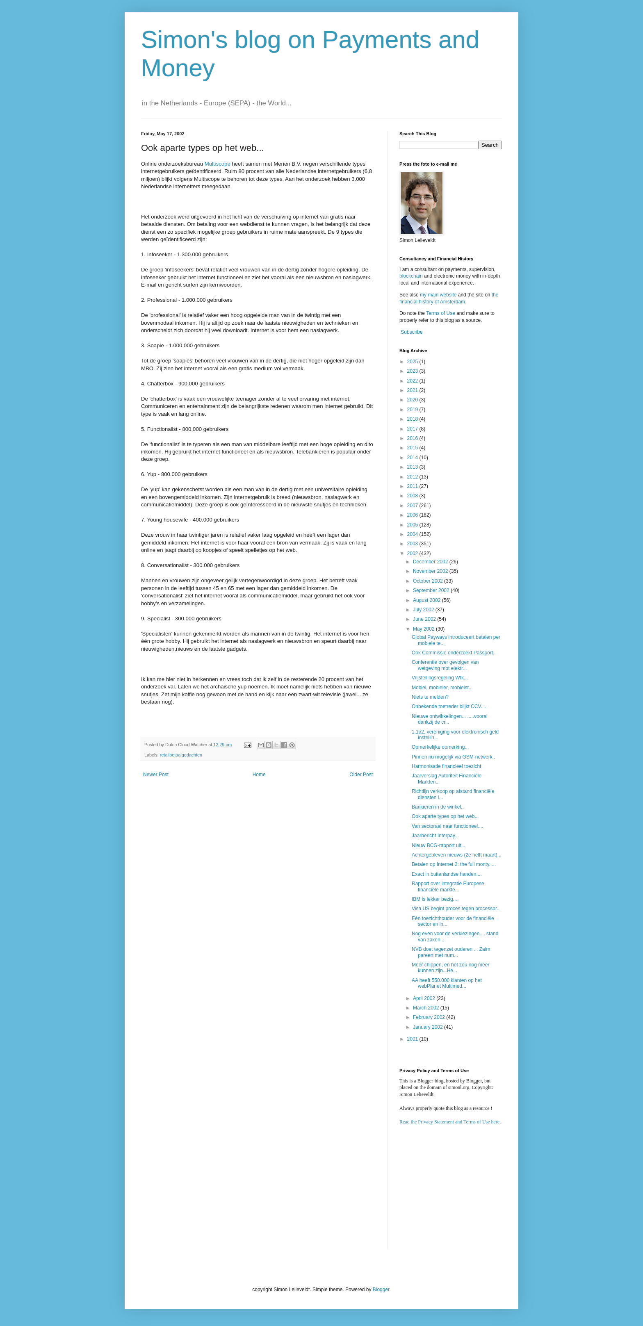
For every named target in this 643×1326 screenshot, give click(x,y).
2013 (413, 467)
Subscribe (411, 332)
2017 (413, 429)
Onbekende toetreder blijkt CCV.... (449, 706)
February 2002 (429, 1017)
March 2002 (426, 1008)
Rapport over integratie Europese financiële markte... (448, 886)
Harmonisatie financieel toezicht (446, 766)
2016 (413, 438)
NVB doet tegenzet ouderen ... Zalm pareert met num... (451, 952)
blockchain (411, 276)
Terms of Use (440, 313)
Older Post (361, 774)
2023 (413, 371)
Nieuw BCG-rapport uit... (438, 845)
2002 (413, 553)
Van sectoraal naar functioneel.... (447, 826)
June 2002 (425, 619)
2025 (413, 362)
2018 (413, 419)
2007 (413, 505)
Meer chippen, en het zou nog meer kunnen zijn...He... (450, 967)
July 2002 (424, 610)
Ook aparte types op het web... (445, 816)
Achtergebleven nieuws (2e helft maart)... (457, 855)
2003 (413, 544)
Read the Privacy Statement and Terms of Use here (449, 1122)
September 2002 (432, 590)
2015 (413, 448)
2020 (413, 400)
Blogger (381, 1289)
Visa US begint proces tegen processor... (456, 908)
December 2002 (431, 562)
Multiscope (217, 164)
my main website (438, 295)
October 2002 (428, 581)
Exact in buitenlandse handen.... (447, 874)
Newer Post (156, 774)
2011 (413, 486)
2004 (413, 534)
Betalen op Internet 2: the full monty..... (454, 864)
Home (259, 774)
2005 (413, 525)
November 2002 (431, 571)
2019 (413, 409)
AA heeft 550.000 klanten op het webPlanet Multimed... (447, 983)
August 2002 (427, 600)
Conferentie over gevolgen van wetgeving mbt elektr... (445, 665)
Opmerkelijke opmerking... (440, 747)
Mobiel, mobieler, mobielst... (442, 687)
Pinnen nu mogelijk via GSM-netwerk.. (453, 757)
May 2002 (424, 629)
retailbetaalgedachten (181, 754)
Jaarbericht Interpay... (435, 835)
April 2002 (424, 998)
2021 (413, 390)
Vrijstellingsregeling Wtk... (440, 678)
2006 (413, 515)
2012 (413, 477)
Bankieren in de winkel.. (438, 807)
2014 (413, 457)
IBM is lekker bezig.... (435, 899)
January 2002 (428, 1027)
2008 (413, 496)
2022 (413, 381)
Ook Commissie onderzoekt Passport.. (454, 653)
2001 (413, 1039)
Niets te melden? (430, 697)
